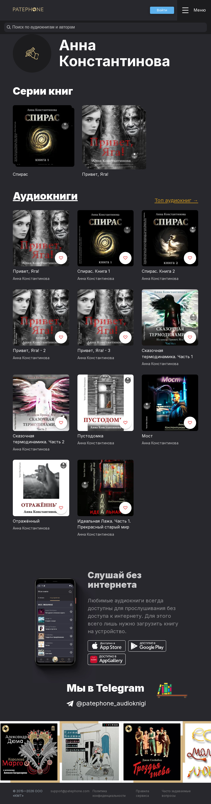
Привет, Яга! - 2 (29, 350)
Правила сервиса (142, 793)
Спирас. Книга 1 (93, 271)
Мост (147, 435)
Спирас (20, 174)
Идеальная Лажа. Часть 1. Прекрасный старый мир (104, 524)
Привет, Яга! (95, 174)
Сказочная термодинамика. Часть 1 (167, 353)
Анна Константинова (31, 279)
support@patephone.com (70, 791)
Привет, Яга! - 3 (93, 350)
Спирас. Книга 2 (158, 271)
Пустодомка (90, 435)
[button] (162, 10)
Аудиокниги (45, 196)
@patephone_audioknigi (105, 703)
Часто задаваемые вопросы (176, 793)
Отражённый (26, 521)
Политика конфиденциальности (109, 793)
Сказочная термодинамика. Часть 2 (38, 439)
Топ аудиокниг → (176, 200)
